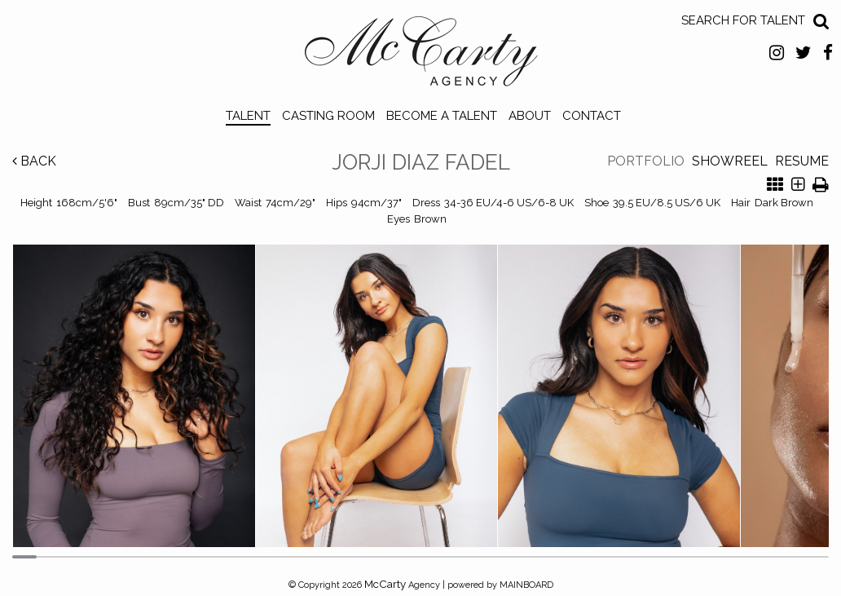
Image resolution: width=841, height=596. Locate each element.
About (530, 115)
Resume (802, 161)
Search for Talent (743, 20)
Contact (591, 115)
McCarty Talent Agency (421, 55)
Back (34, 161)
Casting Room (328, 115)
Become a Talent (441, 115)
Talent (248, 115)
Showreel (730, 161)
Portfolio (646, 161)
